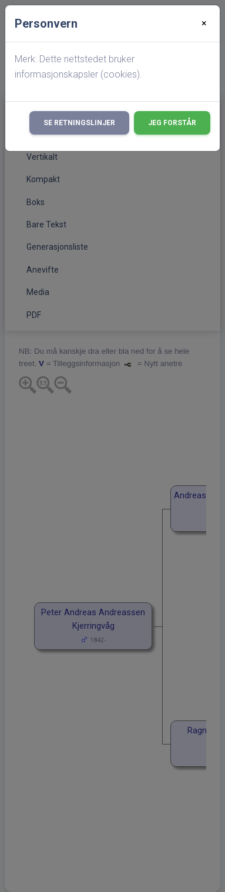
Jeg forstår (172, 123)
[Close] (204, 23)
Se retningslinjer (79, 123)
